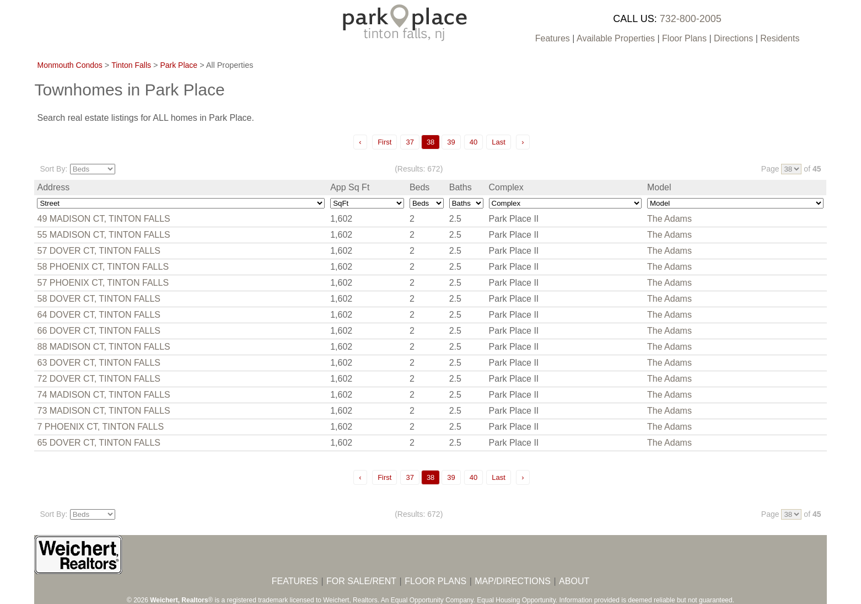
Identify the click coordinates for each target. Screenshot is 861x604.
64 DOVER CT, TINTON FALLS (98, 314)
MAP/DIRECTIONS (513, 581)
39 (451, 142)
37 (409, 142)
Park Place (178, 65)
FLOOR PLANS (435, 581)
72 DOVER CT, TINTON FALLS (98, 378)
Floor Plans (684, 38)
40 (473, 142)
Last (498, 142)
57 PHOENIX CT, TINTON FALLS (103, 282)
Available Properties (616, 38)
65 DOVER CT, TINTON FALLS (98, 442)
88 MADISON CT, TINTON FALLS (103, 346)
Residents (779, 38)
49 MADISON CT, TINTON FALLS (103, 218)
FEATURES (295, 581)
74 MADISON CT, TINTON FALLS (103, 394)
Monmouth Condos (69, 65)
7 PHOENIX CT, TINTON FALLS (100, 426)
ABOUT (574, 581)
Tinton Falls (131, 65)
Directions (733, 38)
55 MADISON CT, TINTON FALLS (103, 234)
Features (552, 38)
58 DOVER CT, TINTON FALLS (98, 298)
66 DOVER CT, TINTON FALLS (98, 330)
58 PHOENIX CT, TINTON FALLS (103, 266)
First (384, 142)
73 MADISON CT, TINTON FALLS (103, 410)
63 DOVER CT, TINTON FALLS (98, 362)
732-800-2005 (691, 18)
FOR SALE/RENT (361, 581)
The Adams (669, 218)
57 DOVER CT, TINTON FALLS (98, 250)
